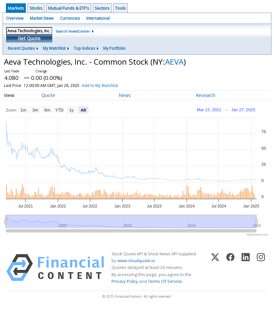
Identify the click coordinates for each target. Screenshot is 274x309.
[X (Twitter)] (215, 267)
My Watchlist (54, 48)
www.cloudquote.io (136, 260)
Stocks (36, 8)
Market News (42, 18)
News (125, 95)
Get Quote (29, 38)
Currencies (70, 18)
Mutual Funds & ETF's (68, 8)
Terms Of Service (165, 281)
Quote (48, 95)
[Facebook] (230, 267)
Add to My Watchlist (108, 85)
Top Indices (84, 48)
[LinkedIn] (245, 267)
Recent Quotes (21, 48)
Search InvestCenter (72, 31)
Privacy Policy (125, 281)
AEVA (174, 61)
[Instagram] (261, 267)
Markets (16, 8)
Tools (120, 8)
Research (205, 95)
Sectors (102, 8)
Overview (14, 18)
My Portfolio (114, 48)
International (98, 18)
